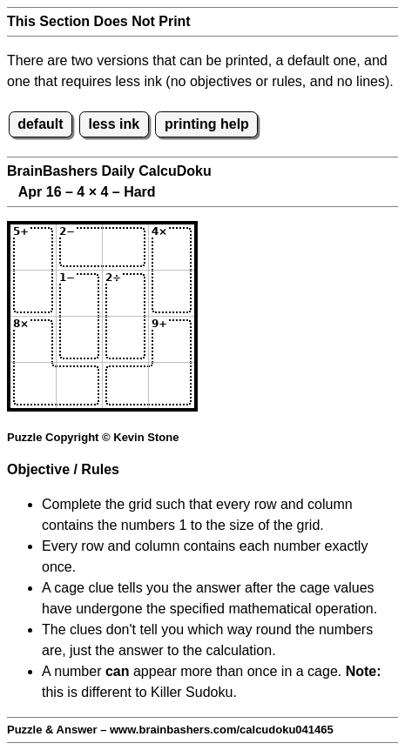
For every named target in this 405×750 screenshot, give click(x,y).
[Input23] (125, 293)
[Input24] (171, 293)
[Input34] (171, 339)
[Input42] (79, 385)
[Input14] (171, 247)
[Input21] (33, 293)
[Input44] (171, 385)
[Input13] (125, 247)
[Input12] (79, 247)
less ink (113, 124)
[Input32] (79, 339)
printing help (207, 124)
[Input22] (79, 293)
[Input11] (33, 247)
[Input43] (125, 385)
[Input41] (33, 385)
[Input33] (125, 339)
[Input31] (33, 339)
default (40, 124)
